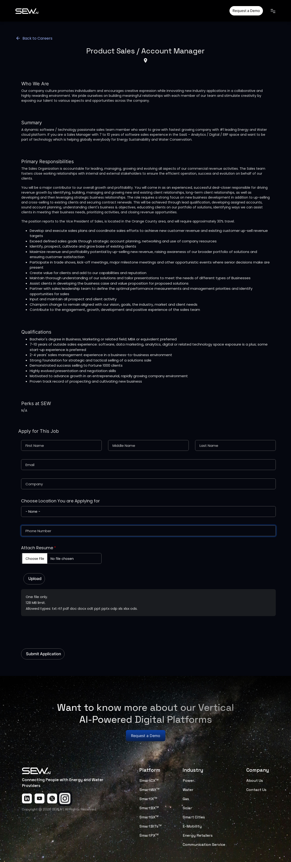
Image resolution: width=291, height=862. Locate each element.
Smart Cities (194, 817)
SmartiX (148, 798)
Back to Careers (33, 38)
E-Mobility (192, 826)
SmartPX (149, 835)
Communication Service (204, 844)
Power (188, 780)
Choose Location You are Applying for (60, 501)
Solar (187, 808)
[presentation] (56, 630)
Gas (186, 798)
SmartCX (149, 780)
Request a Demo (246, 10)
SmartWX (149, 789)
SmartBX (149, 808)
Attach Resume (37, 548)
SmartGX (149, 817)
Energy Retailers (198, 835)
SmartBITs (150, 826)
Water (188, 789)
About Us (254, 780)
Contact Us (256, 789)
